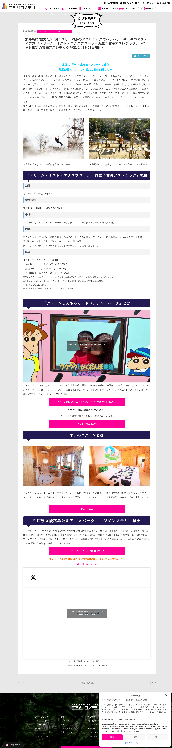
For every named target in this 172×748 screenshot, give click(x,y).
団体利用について (96, 721)
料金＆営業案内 (67, 728)
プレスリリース (95, 736)
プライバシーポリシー (133, 743)
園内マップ (150, 8)
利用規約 (92, 728)
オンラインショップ (107, 8)
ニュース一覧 (41, 724)
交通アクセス (126, 3)
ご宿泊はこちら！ (86, 509)
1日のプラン (135, 8)
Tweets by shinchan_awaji (87, 613)
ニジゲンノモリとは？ (145, 3)
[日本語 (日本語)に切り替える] (13, 745)
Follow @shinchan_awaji (86, 564)
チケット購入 (59, 14)
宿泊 (123, 8)
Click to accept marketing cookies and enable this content (86, 346)
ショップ (39, 728)
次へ (152, 683)
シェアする (141, 56)
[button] (166, 695)
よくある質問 (163, 3)
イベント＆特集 (70, 8)
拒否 (135, 737)
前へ (22, 683)
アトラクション (53, 8)
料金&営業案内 (111, 3)
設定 (157, 737)
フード (38, 732)
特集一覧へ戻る (88, 683)
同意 (112, 737)
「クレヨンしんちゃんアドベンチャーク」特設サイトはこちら (86, 402)
